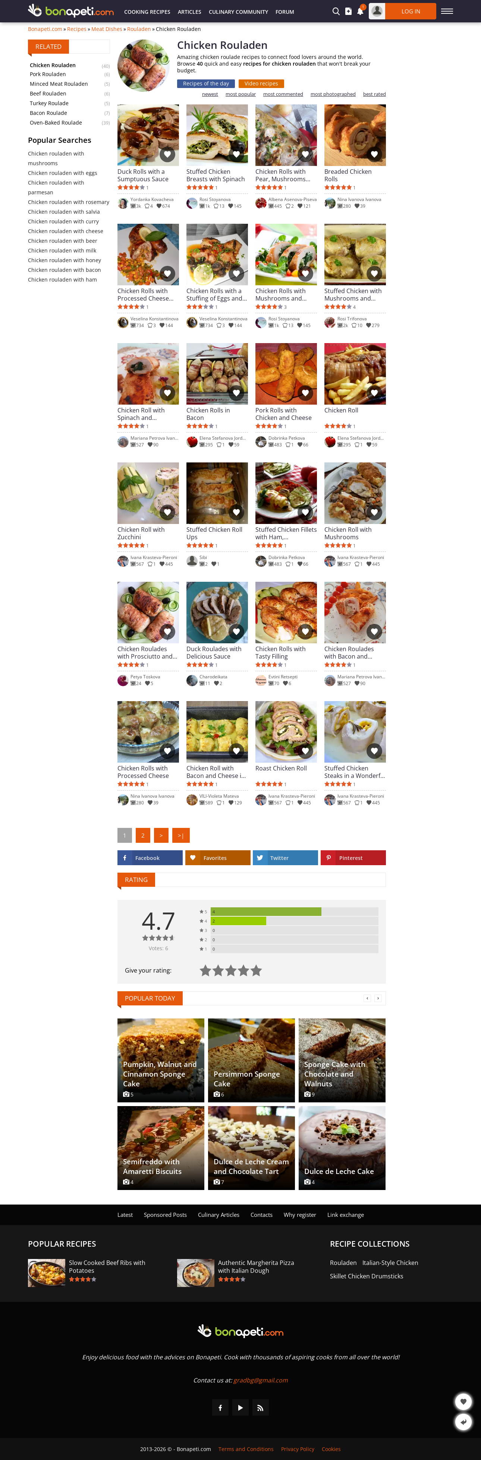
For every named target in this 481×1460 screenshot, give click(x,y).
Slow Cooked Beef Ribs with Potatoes (107, 1267)
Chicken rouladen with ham (62, 279)
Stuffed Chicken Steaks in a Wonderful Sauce (355, 771)
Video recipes (261, 83)
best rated (374, 94)
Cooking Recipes (147, 11)
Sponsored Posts (165, 1214)
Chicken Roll (341, 410)
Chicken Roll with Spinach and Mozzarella (141, 413)
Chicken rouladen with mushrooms (56, 158)
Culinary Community (238, 11)
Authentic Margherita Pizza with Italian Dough (256, 1267)
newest (210, 94)
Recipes (77, 29)
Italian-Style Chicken (390, 1263)
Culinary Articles (218, 1214)
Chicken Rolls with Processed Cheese (143, 771)
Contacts (262, 1214)
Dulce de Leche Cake (339, 1171)
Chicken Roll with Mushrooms (348, 533)
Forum (285, 11)
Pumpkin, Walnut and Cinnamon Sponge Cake (160, 1074)
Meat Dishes (106, 29)
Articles (189, 11)
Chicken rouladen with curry (63, 221)
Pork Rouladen (48, 74)
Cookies (331, 1449)
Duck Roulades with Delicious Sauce (214, 652)
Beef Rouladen (48, 93)
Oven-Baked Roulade (56, 122)
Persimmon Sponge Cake (247, 1079)
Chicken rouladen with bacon (64, 269)
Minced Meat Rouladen (59, 83)
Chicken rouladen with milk (62, 250)
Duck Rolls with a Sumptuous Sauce (143, 175)
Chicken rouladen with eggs (62, 172)
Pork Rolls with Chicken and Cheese (283, 413)
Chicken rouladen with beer (62, 240)
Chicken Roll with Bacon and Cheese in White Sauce (215, 771)
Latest (125, 1214)
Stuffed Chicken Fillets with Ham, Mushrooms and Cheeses (286, 533)
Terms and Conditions (246, 1449)
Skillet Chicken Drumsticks (366, 1276)
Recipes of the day (206, 83)
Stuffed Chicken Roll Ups (214, 533)
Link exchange (345, 1214)
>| (181, 835)
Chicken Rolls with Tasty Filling (280, 652)
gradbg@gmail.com (260, 1380)
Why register (300, 1214)
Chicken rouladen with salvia (64, 211)
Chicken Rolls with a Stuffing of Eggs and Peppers (214, 294)
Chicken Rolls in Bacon (208, 413)
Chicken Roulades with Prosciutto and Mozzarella (145, 652)
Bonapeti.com (45, 29)
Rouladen (139, 29)
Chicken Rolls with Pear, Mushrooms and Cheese (280, 175)
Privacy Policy (297, 1449)
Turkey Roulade (49, 103)
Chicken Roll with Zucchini (141, 533)
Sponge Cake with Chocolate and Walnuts (334, 1074)
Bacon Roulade (48, 112)
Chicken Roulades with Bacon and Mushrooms (349, 652)
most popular (241, 94)
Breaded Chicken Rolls (348, 175)
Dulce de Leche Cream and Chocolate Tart (251, 1166)
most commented (283, 94)
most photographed (333, 94)
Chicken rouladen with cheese (65, 231)
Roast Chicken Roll (281, 768)
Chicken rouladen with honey (64, 260)
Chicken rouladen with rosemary (68, 201)
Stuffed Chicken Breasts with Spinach (215, 175)
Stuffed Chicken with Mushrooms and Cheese (353, 294)
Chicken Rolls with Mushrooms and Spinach (280, 294)
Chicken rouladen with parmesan (56, 187)
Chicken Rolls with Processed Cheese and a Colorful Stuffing (143, 294)
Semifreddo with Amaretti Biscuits (152, 1166)
